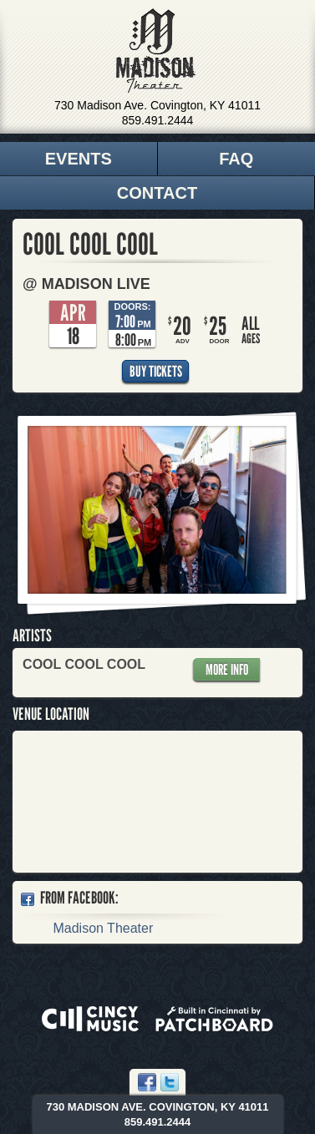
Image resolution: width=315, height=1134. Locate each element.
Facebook (147, 1082)
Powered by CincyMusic (90, 1018)
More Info (227, 669)
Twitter (169, 1082)
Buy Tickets (156, 371)
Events (78, 158)
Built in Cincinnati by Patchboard (214, 1018)
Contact (157, 193)
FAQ (236, 158)
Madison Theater (156, 51)
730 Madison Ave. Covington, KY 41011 (157, 105)
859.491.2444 (158, 120)
